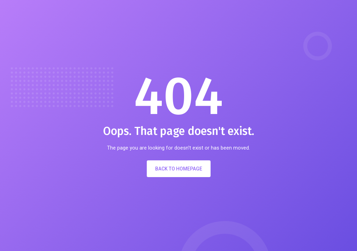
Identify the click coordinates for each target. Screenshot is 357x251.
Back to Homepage (178, 169)
